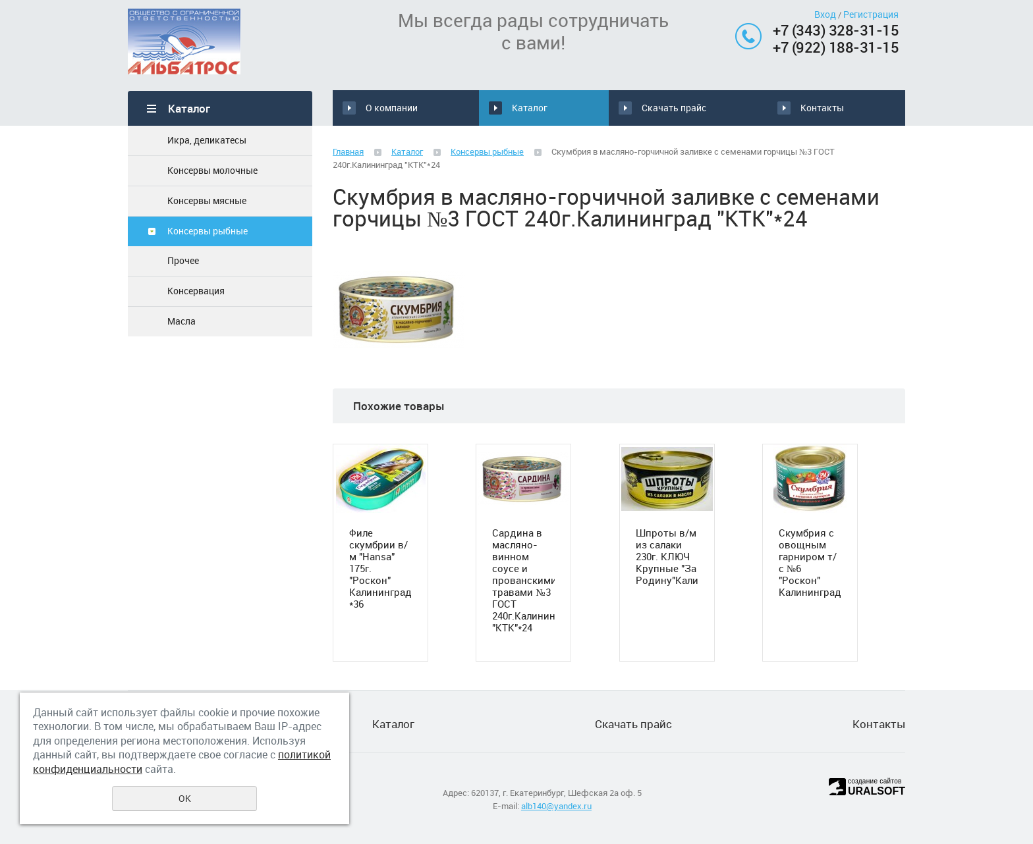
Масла (181, 321)
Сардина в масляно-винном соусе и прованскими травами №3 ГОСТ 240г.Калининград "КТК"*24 (523, 580)
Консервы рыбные (207, 230)
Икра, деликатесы (206, 140)
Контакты (817, 107)
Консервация (196, 290)
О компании (392, 107)
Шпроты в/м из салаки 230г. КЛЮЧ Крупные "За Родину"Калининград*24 (667, 556)
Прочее (183, 260)
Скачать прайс (684, 107)
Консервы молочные (212, 170)
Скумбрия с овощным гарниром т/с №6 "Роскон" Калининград (810, 562)
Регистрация (871, 14)
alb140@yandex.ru (556, 806)
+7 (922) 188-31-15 (836, 47)
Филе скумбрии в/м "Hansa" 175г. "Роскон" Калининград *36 (380, 568)
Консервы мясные (206, 200)
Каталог (526, 107)
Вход (825, 14)
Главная (348, 151)
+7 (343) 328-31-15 (836, 30)
